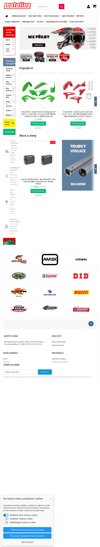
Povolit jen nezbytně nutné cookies (27, 536)
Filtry (40, 21)
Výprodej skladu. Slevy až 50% (9, 234)
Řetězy (80, 16)
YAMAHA (9, 78)
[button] (94, 101)
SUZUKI (9, 74)
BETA (8, 40)
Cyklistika (10, 220)
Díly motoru (35, 16)
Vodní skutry (8, 214)
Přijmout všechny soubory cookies (27, 529)
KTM (8, 69)
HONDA (9, 55)
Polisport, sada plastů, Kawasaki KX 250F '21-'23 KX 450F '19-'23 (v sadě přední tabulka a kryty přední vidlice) (38, 114)
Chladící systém (9, 166)
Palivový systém (9, 172)
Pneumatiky (28, 21)
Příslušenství (10, 209)
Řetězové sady (9, 148)
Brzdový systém (9, 159)
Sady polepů (68, 16)
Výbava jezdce (18, 16)
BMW (8, 44)
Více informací (27, 542)
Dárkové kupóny (9, 226)
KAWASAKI (10, 65)
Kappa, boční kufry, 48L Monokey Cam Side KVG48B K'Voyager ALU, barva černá (38, 181)
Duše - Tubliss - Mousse (9, 201)
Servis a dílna (8, 191)
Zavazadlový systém (56, 21)
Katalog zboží (9, 101)
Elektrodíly (10, 142)
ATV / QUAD (8, 84)
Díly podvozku (51, 16)
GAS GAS (7, 50)
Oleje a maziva (12, 21)
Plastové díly (76, 21)
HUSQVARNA (10, 60)
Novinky (8, 256)
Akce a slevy (8, 247)
